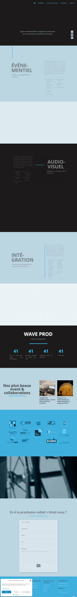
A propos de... (63, 3)
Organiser (34, 585)
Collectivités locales (52, 3)
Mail (59, 590)
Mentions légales (16, 594)
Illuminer (45, 589)
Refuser (16, 591)
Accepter (6, 591)
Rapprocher (34, 587)
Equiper (45, 591)
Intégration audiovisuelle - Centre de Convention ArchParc (47, 400)
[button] (30, 580)
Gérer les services (5, 588)
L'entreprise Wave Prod (63, 585)
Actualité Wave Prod (62, 583)
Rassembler (46, 587)
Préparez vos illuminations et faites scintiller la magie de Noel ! (63, 400)
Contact (72, 3)
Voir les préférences (26, 591)
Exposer (34, 583)
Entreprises (41, 3)
